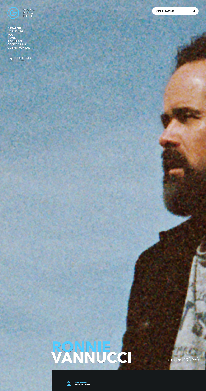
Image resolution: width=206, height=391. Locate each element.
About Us (14, 41)
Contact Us (16, 44)
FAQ (10, 34)
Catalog (14, 28)
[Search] (194, 11)
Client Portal (18, 47)
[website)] (195, 360)
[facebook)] (171, 360)
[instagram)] (187, 360)
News (11, 38)
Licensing (15, 31)
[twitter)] (179, 360)
